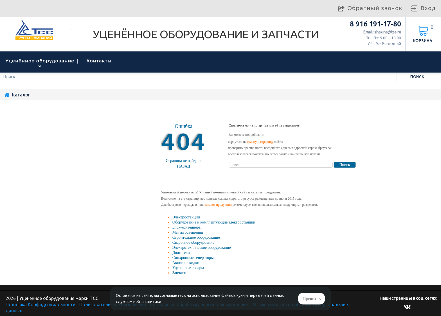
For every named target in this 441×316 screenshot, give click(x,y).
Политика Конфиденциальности (40, 304)
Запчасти (180, 273)
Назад (183, 166)
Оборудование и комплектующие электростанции (213, 222)
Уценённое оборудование (40, 61)
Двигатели (181, 252)
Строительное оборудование (196, 237)
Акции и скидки (185, 263)
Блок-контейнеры (187, 227)
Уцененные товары (188, 268)
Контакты (99, 61)
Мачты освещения (187, 232)
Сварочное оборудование (193, 242)
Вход (428, 7)
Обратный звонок (374, 7)
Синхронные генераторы (193, 258)
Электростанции (186, 217)
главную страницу (260, 142)
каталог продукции (218, 205)
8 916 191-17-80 (375, 24)
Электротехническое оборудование (201, 247)
